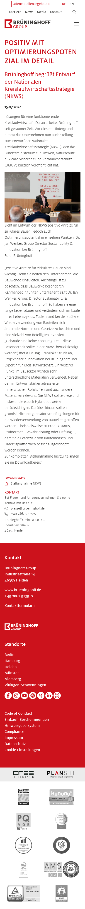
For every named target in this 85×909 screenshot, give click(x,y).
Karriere (15, 12)
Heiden (11, 667)
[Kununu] (57, 695)
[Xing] (40, 695)
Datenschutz (15, 744)
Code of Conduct (18, 713)
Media (41, 12)
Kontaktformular (18, 606)
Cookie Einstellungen (22, 750)
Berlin (10, 655)
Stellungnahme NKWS (25, 483)
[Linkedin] (49, 695)
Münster (12, 673)
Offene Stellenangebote (30, 4)
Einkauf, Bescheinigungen (27, 720)
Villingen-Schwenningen (25, 685)
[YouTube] (24, 695)
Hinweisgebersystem (22, 726)
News (29, 12)
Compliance (14, 732)
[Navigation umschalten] (76, 24)
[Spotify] (32, 695)
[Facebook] (8, 695)
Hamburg (12, 661)
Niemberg (13, 679)
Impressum (14, 738)
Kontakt (56, 12)
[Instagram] (16, 695)
